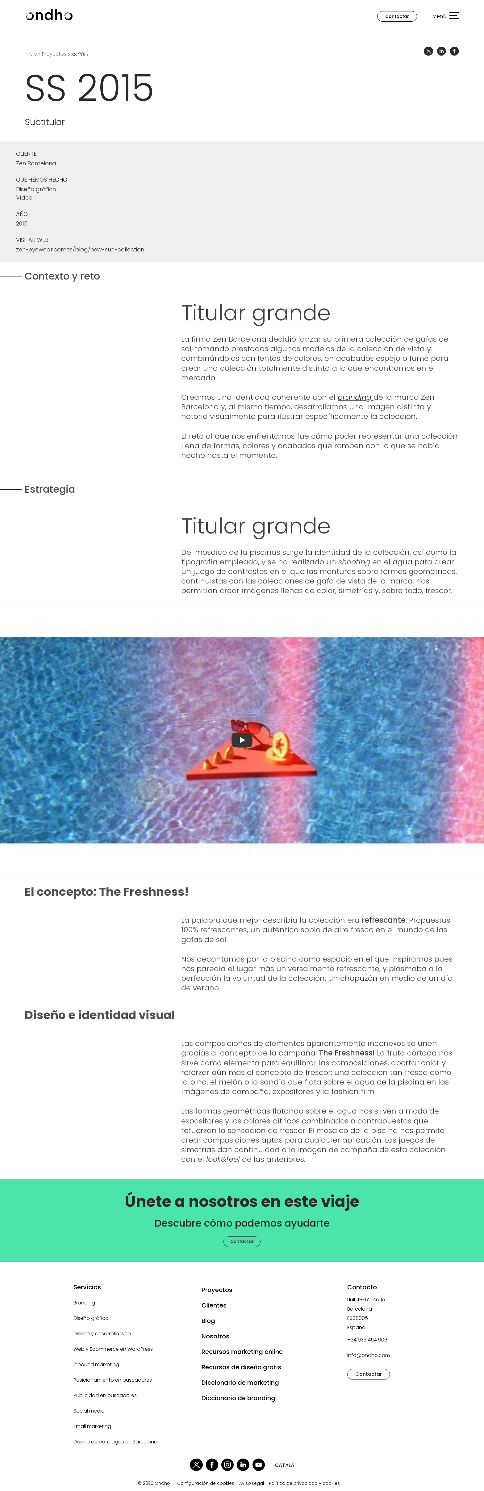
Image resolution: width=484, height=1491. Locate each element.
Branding (84, 1302)
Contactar (397, 16)
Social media (89, 1410)
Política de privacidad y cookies (304, 1483)
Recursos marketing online (242, 1351)
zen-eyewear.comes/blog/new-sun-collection (80, 249)
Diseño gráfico (91, 1318)
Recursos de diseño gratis (241, 1367)
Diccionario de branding (238, 1398)
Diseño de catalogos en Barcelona (115, 1441)
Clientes (214, 1305)
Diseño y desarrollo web (102, 1333)
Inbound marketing (96, 1364)
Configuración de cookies (205, 1483)
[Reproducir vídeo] (242, 740)
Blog (208, 1320)
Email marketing (92, 1426)
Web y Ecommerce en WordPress (113, 1349)
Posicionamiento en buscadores (112, 1380)
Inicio (31, 53)
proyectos (54, 53)
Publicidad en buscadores (105, 1395)
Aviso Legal (251, 1483)
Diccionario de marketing (240, 1382)
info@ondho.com (368, 1355)
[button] (442, 16)
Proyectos (217, 1290)
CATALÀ (284, 1465)
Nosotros (215, 1336)
